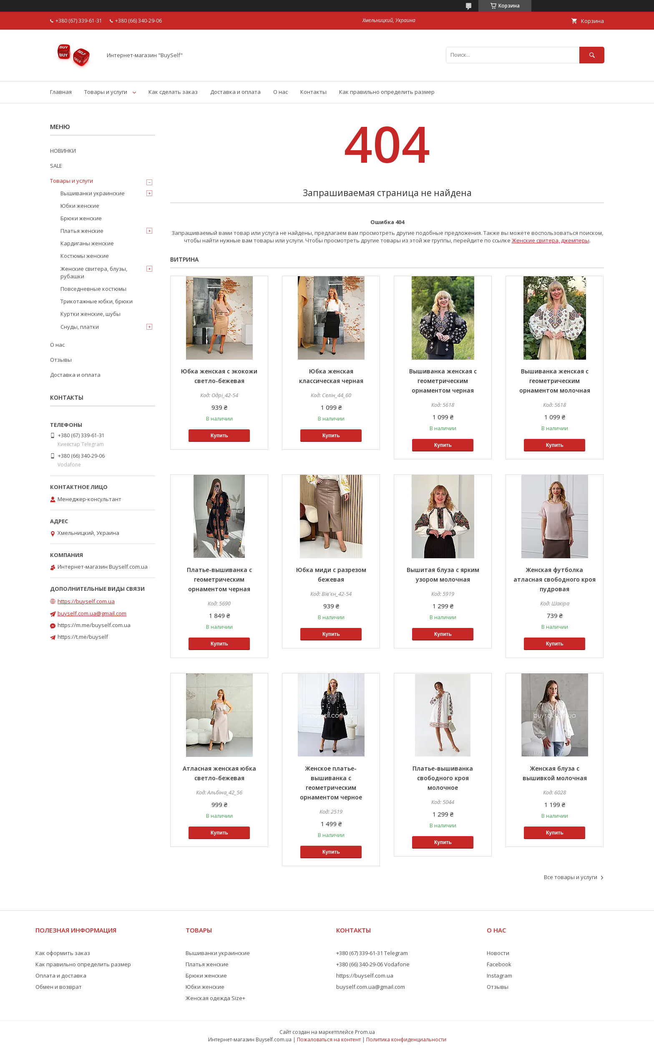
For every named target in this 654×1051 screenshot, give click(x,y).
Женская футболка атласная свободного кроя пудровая (554, 579)
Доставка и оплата (235, 92)
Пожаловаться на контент (329, 1039)
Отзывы (61, 359)
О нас (280, 92)
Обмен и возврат (58, 987)
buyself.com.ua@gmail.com (92, 613)
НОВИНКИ (63, 150)
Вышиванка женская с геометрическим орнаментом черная (443, 380)
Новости (498, 953)
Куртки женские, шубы (90, 314)
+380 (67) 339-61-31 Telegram (372, 953)
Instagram (499, 975)
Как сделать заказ (173, 92)
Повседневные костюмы (93, 288)
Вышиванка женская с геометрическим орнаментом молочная (554, 380)
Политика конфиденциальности (406, 1039)
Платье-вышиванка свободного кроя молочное (443, 777)
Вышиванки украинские (92, 193)
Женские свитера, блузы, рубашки (93, 272)
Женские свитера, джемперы (550, 240)
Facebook (499, 964)
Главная (61, 92)
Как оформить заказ (62, 953)
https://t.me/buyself (83, 636)
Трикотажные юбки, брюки (96, 301)
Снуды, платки (79, 326)
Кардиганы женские (87, 243)
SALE (56, 165)
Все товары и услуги (570, 877)
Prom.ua (365, 1032)
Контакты (313, 92)
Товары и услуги (105, 92)
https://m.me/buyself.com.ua (94, 625)
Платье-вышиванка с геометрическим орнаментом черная (219, 579)
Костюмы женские (84, 256)
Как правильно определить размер (387, 92)
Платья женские (81, 230)
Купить (219, 436)
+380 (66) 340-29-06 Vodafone (373, 964)
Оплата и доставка (60, 975)
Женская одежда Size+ (215, 998)
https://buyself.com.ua (86, 601)
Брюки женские (81, 218)
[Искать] (591, 55)
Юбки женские (79, 205)
